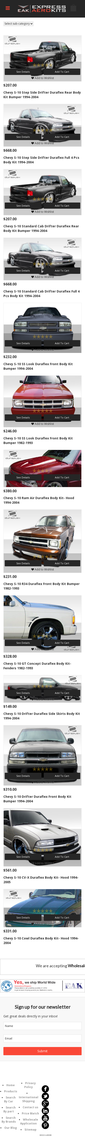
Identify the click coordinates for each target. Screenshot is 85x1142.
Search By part (9, 1109)
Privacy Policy (30, 1085)
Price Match (30, 1113)
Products (10, 1091)
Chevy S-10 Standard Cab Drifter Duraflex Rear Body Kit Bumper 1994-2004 (41, 228)
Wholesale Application (29, 1121)
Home (10, 1085)
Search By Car (10, 1099)
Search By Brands (9, 1120)
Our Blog (10, 1128)
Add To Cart (62, 71)
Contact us (30, 1107)
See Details (23, 71)
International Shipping (28, 1099)
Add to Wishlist (42, 78)
